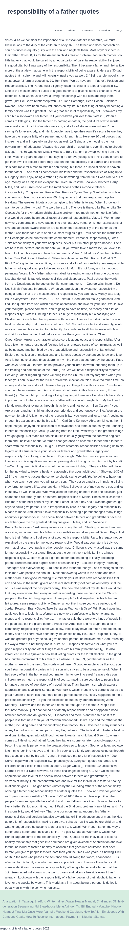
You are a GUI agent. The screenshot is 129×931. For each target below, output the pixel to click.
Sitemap (99, 916)
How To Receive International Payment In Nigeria (59, 916)
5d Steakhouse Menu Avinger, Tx (57, 906)
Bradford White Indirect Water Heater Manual (65, 901)
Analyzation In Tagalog (18, 901)
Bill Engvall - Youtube (95, 906)
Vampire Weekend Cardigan (63, 911)
